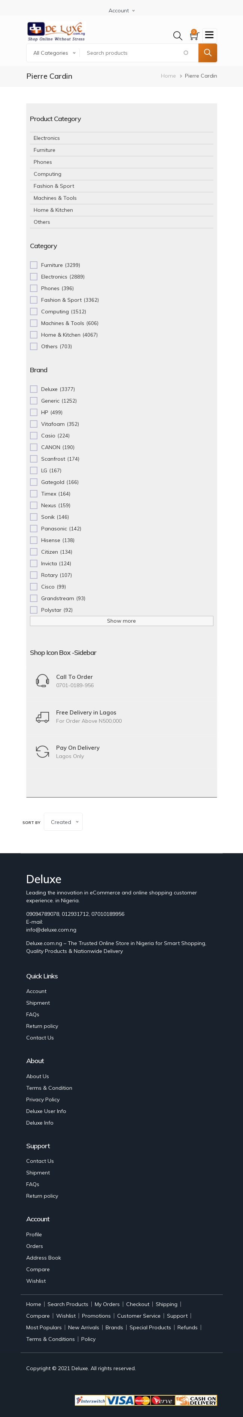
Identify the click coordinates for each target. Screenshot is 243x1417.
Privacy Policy (43, 1099)
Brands (114, 1327)
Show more (121, 620)
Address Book (43, 1257)
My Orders (107, 1304)
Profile (34, 1234)
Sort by (31, 822)
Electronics (47, 138)
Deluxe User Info (46, 1111)
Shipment (38, 1002)
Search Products (68, 1304)
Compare (38, 1269)
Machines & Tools (55, 198)
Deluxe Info (40, 1122)
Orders (34, 1246)
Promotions (96, 1315)
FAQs (32, 1014)
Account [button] (119, 10)
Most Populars (44, 1327)
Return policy (42, 1026)
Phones (43, 162)
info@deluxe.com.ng (51, 929)
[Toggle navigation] (209, 35)
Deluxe (80, 1368)
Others (42, 222)
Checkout (137, 1304)
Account (36, 991)
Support (177, 1315)
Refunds (187, 1327)
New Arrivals (83, 1327)
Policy (88, 1339)
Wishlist (36, 1281)
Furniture (44, 150)
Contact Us (40, 1037)
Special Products (150, 1327)
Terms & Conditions (50, 1339)
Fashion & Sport (54, 186)
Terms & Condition (49, 1087)
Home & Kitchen (53, 210)
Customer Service (139, 1315)
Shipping (166, 1304)
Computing (47, 174)
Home (168, 75)
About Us (37, 1076)
